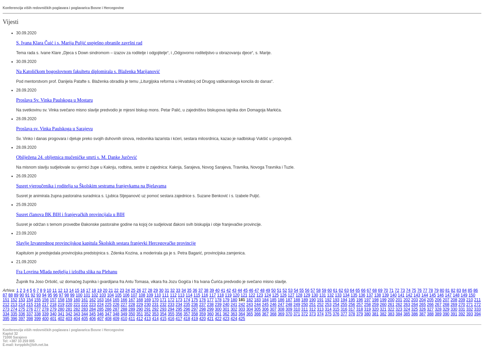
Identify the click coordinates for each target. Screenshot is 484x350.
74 (408, 290)
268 (446, 304)
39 (211, 290)
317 (352, 309)
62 (341, 290)
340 (53, 314)
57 (313, 290)
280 (61, 309)
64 (352, 290)
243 (249, 304)
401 (53, 318)
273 (6, 309)
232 (163, 304)
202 (406, 300)
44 (240, 290)
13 (66, 290)
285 (100, 309)
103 (102, 295)
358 (194, 314)
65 (358, 290)
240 (226, 304)
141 (401, 295)
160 (76, 300)
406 (92, 318)
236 (194, 304)
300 (218, 309)
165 (116, 300)
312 (312, 309)
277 (37, 309)
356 (178, 314)
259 (375, 304)
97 (61, 295)
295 (178, 309)
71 (391, 290)
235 (187, 304)
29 (155, 290)
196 (359, 300)
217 (45, 304)
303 (241, 309)
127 (291, 295)
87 (5, 295)
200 (391, 300)
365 (249, 314)
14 (71, 290)
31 (167, 290)
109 (150, 295)
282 (76, 309)
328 (438, 309)
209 (461, 300)
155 (37, 300)
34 (184, 290)
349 (124, 314)
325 (414, 309)
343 (76, 314)
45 (245, 290)
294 (171, 309)
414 (155, 318)
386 (414, 314)
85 (470, 290)
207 (446, 300)
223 (92, 304)
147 (448, 295)
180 (234, 300)
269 (453, 304)
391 (453, 314)
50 (273, 290)
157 (53, 300)
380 (367, 314)
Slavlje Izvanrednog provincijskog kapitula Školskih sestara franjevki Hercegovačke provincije (106, 243)
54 (296, 290)
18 (94, 290)
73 (402, 290)
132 (330, 295)
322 (391, 309)
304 (249, 309)
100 (79, 295)
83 (458, 290)
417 (178, 318)
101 (87, 295)
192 (328, 300)
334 (6, 314)
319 (367, 309)
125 (275, 295)
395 (6, 318)
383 (391, 314)
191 (320, 300)
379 (359, 314)
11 (54, 290)
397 (21, 318)
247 (281, 304)
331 (461, 309)
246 (273, 304)
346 (100, 314)
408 (108, 318)
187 (289, 300)
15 (77, 290)
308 (281, 309)
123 (259, 295)
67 (369, 290)
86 (475, 290)
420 (202, 318)
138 (377, 295)
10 (49, 290)
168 (139, 300)
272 (477, 304)
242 (241, 304)
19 (99, 290)
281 (69, 309)
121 (244, 295)
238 (210, 304)
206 (438, 300)
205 (430, 300)
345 (92, 314)
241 (234, 304)
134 (346, 295)
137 (369, 295)
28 (150, 290)
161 (84, 300)
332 (469, 309)
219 (61, 304)
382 (383, 314)
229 (139, 304)
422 (218, 318)
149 (464, 295)
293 (163, 309)
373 (312, 314)
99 (72, 295)
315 (336, 309)
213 (13, 304)
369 (281, 314)
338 (37, 314)
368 (273, 314)
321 (383, 309)
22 (116, 290)
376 (336, 314)
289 (131, 309)
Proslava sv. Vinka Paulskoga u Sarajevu (54, 128)
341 (61, 314)
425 (241, 318)
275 (21, 309)
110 (157, 295)
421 (210, 318)
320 (375, 309)
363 (234, 314)
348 (116, 314)
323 (399, 309)
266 (430, 304)
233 (171, 304)
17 (88, 290)
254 (336, 304)
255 (343, 304)
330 (453, 309)
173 (178, 300)
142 (409, 295)
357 (187, 314)
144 (424, 295)
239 (218, 304)
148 (456, 295)
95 (50, 295)
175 (194, 300)
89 (16, 295)
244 (257, 304)
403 (69, 318)
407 (100, 318)
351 (139, 314)
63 (346, 290)
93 (38, 295)
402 (61, 318)
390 (446, 314)
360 (210, 314)
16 (82, 290)
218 (53, 304)
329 (446, 309)
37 (200, 290)
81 (447, 290)
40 (217, 290)
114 (189, 295)
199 (383, 300)
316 (343, 309)
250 (304, 304)
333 (477, 309)
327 (430, 309)
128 (299, 295)
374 (320, 314)
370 (289, 314)
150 (472, 295)
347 (108, 314)
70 (386, 290)
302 (234, 309)
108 (141, 295)
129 (307, 295)
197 (367, 300)
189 (304, 300)
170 (155, 300)
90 (21, 295)
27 (144, 290)
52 (285, 290)
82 (453, 290)
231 (155, 304)
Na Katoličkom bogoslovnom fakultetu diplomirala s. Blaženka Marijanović (88, 71)
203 (414, 300)
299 (210, 309)
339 (45, 314)
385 (406, 314)
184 (265, 300)
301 (226, 309)
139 (385, 295)
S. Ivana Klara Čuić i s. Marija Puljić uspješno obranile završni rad (79, 42)
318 (359, 309)
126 (283, 295)
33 (178, 290)
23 (122, 290)
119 (228, 295)
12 (60, 290)
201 (399, 300)
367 (265, 314)
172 (171, 300)
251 (312, 304)
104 (110, 295)
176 (202, 300)
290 (139, 309)
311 (304, 309)
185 (273, 300)
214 (21, 304)
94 (44, 295)
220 (69, 304)
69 (380, 290)
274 (13, 309)
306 (265, 309)
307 (273, 309)
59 (324, 290)
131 (322, 295)
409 (116, 318)
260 (383, 304)
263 (406, 304)
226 (116, 304)
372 (304, 314)
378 (352, 314)
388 (430, 314)
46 (251, 290)
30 (161, 290)
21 (111, 290)
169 (147, 300)
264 (414, 304)
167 (131, 300)
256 (352, 304)
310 (296, 309)
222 (84, 304)
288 (124, 309)
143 (416, 295)
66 (363, 290)
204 (422, 300)
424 (234, 318)
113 (181, 295)
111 (165, 295)
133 (338, 295)
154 (29, 300)
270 (461, 304)
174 (187, 300)
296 (187, 309)
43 (234, 290)
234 (178, 304)
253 (328, 304)
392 (461, 314)
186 (281, 300)
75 (414, 290)
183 (257, 300)
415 (163, 318)
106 (126, 295)
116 (204, 295)
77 (425, 290)
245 (265, 304)
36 (195, 290)
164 (108, 300)
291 (147, 309)
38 (206, 290)
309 (289, 309)
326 (422, 309)
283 (84, 309)
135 (354, 295)
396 (13, 318)
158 (61, 300)
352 (147, 314)
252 (320, 304)
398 (29, 318)
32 (172, 290)
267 (438, 304)
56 (307, 290)
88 (10, 295)
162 (92, 300)
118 (220, 295)
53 (290, 290)
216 (37, 304)
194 (343, 300)
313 (320, 309)
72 (397, 290)
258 (367, 304)
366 (257, 314)
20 (105, 290)
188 (296, 300)
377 (343, 314)
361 (218, 314)
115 (197, 295)
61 (335, 290)
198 (375, 300)
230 (147, 304)
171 (163, 300)
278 (45, 309)
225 (108, 304)
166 (124, 300)
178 (218, 300)
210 (469, 300)
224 (100, 304)
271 (469, 304)
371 (296, 314)
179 (226, 300)
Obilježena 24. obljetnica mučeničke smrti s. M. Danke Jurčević (76, 157)
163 (100, 300)
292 (155, 309)
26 (138, 290)
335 (13, 314)
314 (328, 309)
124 (267, 295)
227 (124, 304)
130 (314, 295)
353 (155, 314)
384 (399, 314)
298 (202, 309)
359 (202, 314)
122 (251, 295)
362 (226, 314)
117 (212, 295)
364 (241, 314)
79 (436, 290)
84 (464, 290)
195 (352, 300)
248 (289, 304)
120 (236, 295)
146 (440, 295)
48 (262, 290)
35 (189, 290)
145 (432, 295)
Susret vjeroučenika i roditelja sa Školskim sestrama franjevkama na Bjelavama (91, 185)
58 (318, 290)
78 (431, 290)
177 (210, 300)
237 (202, 304)
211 (477, 300)
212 (6, 304)
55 (301, 290)
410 (124, 318)
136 (362, 295)
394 (477, 314)
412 (139, 318)
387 (422, 314)
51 (279, 290)
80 (442, 290)
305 (257, 309)
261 (391, 304)
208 (453, 300)
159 (69, 300)
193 (336, 300)
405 (84, 318)
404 (76, 318)
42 (228, 290)
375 (328, 314)
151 (6, 300)
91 (27, 295)
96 (55, 295)
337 (29, 314)
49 (268, 290)
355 (171, 314)
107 (134, 295)
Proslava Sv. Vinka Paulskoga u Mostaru (54, 100)
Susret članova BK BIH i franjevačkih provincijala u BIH (70, 214)
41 (223, 290)
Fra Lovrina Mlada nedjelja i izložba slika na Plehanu (66, 271)
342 (69, 314)
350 (131, 314)
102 (94, 295)
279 (53, 309)
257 (359, 304)
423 (226, 318)
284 (92, 309)
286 (108, 309)
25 (133, 290)
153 (21, 300)
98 (67, 295)
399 (37, 318)
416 (171, 318)
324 (406, 309)
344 (84, 314)
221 (76, 304)
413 (147, 318)
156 (45, 300)
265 (422, 304)
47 (256, 290)
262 (399, 304)
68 (374, 290)
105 (118, 295)
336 (21, 314)
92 (33, 295)
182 (249, 300)
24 (127, 290)
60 (329, 290)
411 (131, 318)
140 (393, 295)
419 (194, 318)
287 (116, 309)
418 (187, 318)
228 (131, 304)
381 (375, 314)
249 (296, 304)
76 (419, 290)
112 (173, 295)
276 (29, 309)
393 (469, 314)
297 (194, 309)
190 (312, 300)
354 (163, 314)
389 (438, 314)
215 (29, 304)
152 (13, 300)
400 (45, 318)
